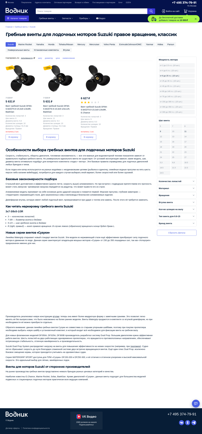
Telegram (193, 422)
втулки (56, 316)
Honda (51, 44)
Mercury (81, 44)
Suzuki (11, 44)
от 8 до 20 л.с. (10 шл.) (169, 76)
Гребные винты (46, 18)
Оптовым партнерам (63, 2)
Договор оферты (13, 428)
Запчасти (66, 18)
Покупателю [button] (26, 2)
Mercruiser (94, 44)
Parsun (170, 44)
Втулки (66, 50)
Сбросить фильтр (176, 233)
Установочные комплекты (46, 50)
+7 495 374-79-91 (184, 2)
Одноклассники (187, 422)
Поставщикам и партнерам (103, 2)
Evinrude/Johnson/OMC (130, 44)
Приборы (83, 18)
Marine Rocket (25, 44)
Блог (120, 2)
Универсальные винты (18, 50)
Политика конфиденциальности (36, 428)
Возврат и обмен (82, 2)
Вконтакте (181, 422)
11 (185, 131)
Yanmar (149, 44)
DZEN (128, 2)
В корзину (13, 137)
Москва (11, 2)
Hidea (160, 44)
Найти (151, 11)
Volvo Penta (109, 44)
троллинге (135, 346)
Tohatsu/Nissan (66, 44)
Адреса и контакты (43, 2)
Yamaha (40, 44)
